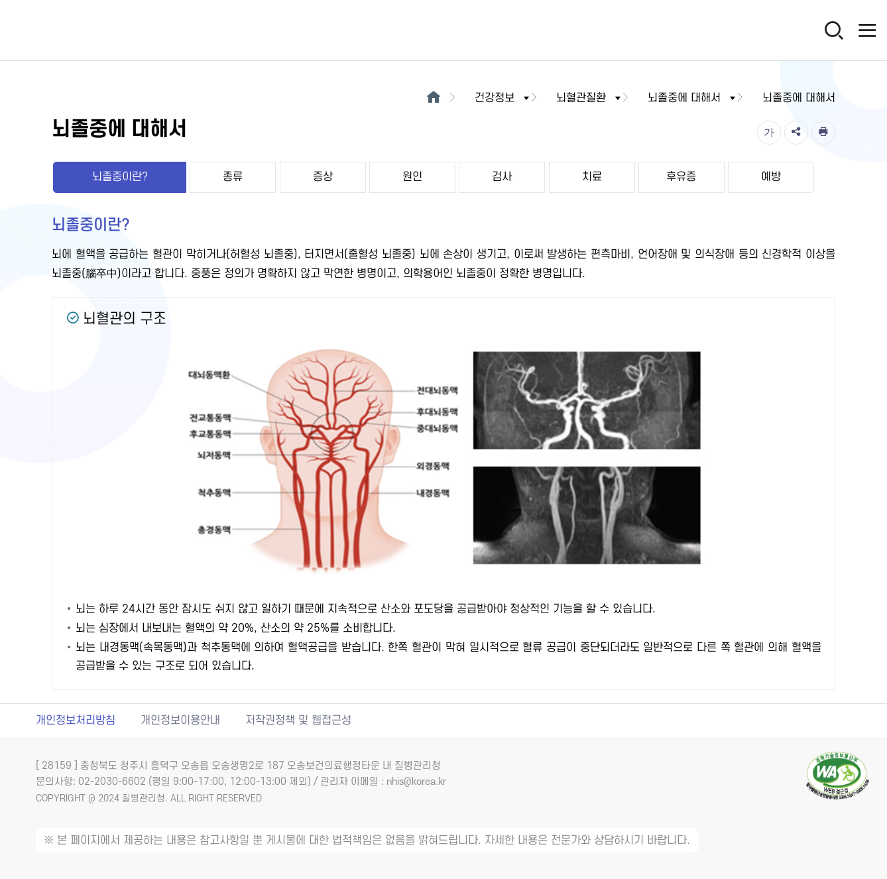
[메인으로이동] (434, 98)
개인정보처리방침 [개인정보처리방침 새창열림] (75, 721)
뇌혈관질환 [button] (589, 98)
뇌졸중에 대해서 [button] (693, 98)
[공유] (796, 133)
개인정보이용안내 (180, 721)
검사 (502, 177)
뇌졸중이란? (120, 177)
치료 (592, 177)
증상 (323, 177)
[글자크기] (769, 133)
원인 (412, 177)
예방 (771, 177)
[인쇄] (823, 133)
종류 (233, 177)
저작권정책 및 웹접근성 (298, 721)
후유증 (681, 177)
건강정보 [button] (503, 98)
